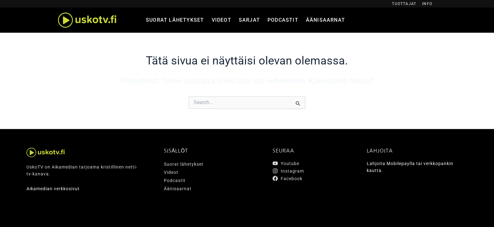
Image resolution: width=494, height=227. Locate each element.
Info (427, 4)
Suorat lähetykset (175, 20)
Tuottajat (404, 4)
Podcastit (282, 20)
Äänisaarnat (325, 20)
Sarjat (249, 20)
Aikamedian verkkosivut (53, 188)
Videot (221, 20)
